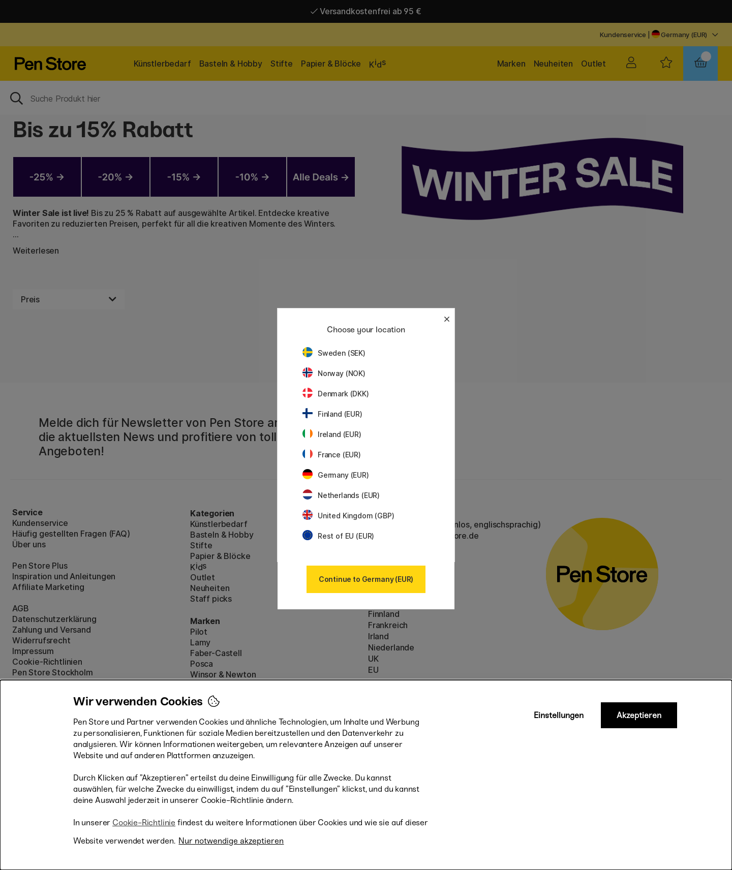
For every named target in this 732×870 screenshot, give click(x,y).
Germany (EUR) (335, 475)
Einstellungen (559, 715)
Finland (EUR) (332, 414)
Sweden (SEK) (333, 353)
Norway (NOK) (333, 373)
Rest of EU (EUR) (338, 536)
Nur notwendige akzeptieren (231, 841)
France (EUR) (331, 454)
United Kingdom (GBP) (348, 515)
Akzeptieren (639, 715)
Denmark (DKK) (335, 393)
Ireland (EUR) (331, 434)
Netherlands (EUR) (341, 495)
